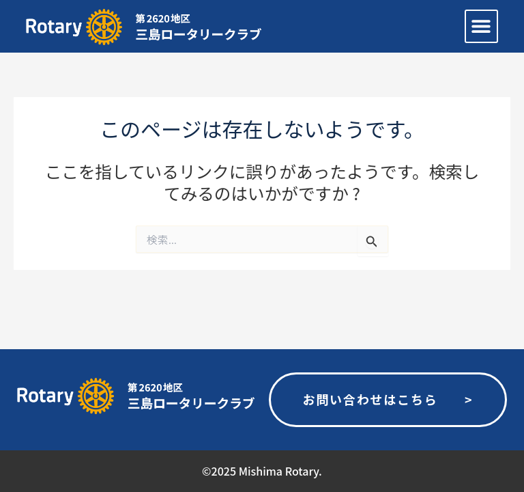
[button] (481, 26)
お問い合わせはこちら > (387, 399)
